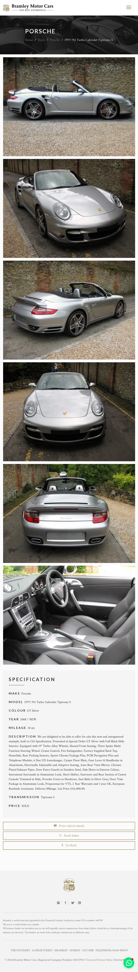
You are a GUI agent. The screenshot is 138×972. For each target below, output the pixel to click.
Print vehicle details (69, 826)
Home (29, 40)
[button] (128, 962)
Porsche (55, 40)
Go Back (69, 845)
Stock (41, 40)
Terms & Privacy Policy (99, 960)
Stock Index (69, 835)
